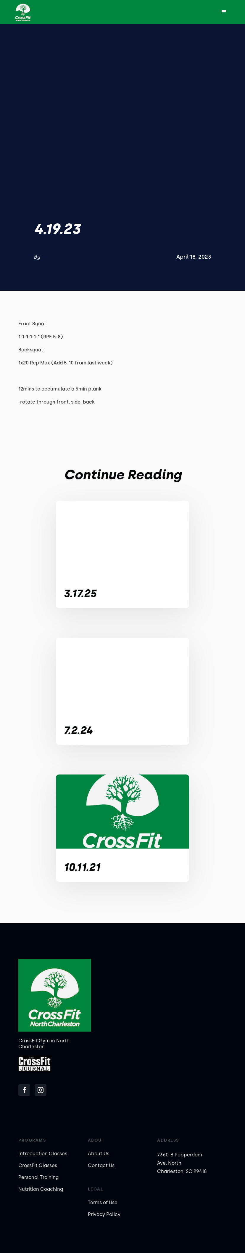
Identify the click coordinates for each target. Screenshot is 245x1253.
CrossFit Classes (37, 1165)
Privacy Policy (104, 1214)
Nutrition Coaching (40, 1189)
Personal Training (38, 1177)
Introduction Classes (42, 1153)
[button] (224, 12)
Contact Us (101, 1165)
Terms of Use (102, 1202)
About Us (98, 1153)
